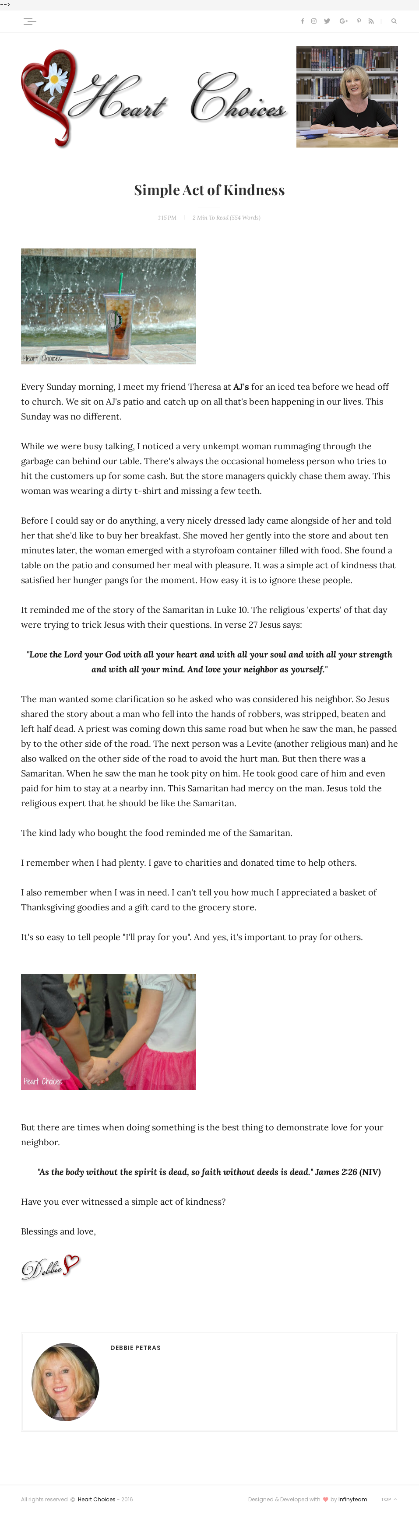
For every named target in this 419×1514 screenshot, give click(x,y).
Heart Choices (97, 1499)
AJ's (241, 386)
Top (389, 1499)
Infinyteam (352, 1499)
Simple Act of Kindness (209, 190)
